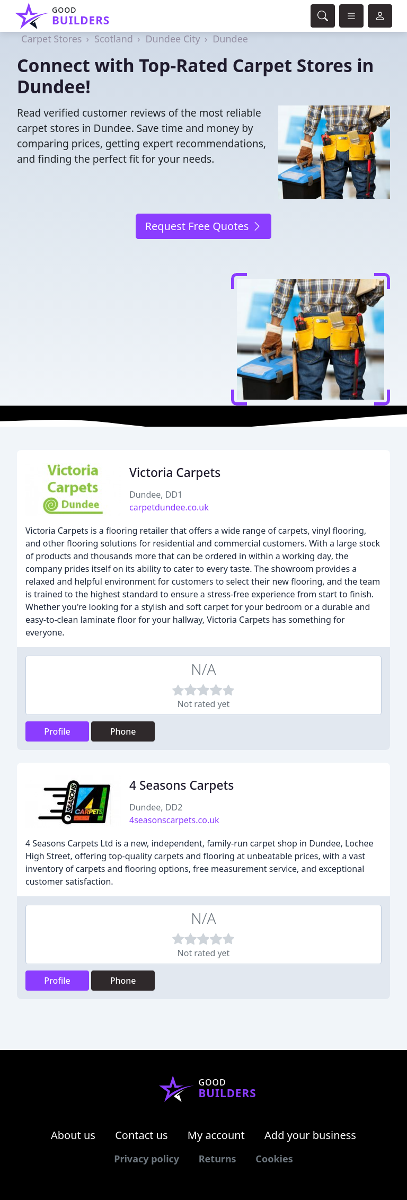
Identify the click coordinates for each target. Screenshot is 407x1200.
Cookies (274, 1158)
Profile (57, 731)
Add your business (310, 1135)
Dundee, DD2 (155, 807)
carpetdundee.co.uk (169, 507)
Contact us (141, 1135)
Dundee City (172, 38)
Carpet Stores (51, 38)
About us (73, 1135)
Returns (217, 1158)
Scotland (113, 38)
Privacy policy (146, 1158)
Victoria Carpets (174, 472)
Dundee (230, 38)
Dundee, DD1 (155, 494)
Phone (123, 731)
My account (216, 1135)
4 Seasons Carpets (181, 785)
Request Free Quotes (203, 226)
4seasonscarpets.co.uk (174, 820)
